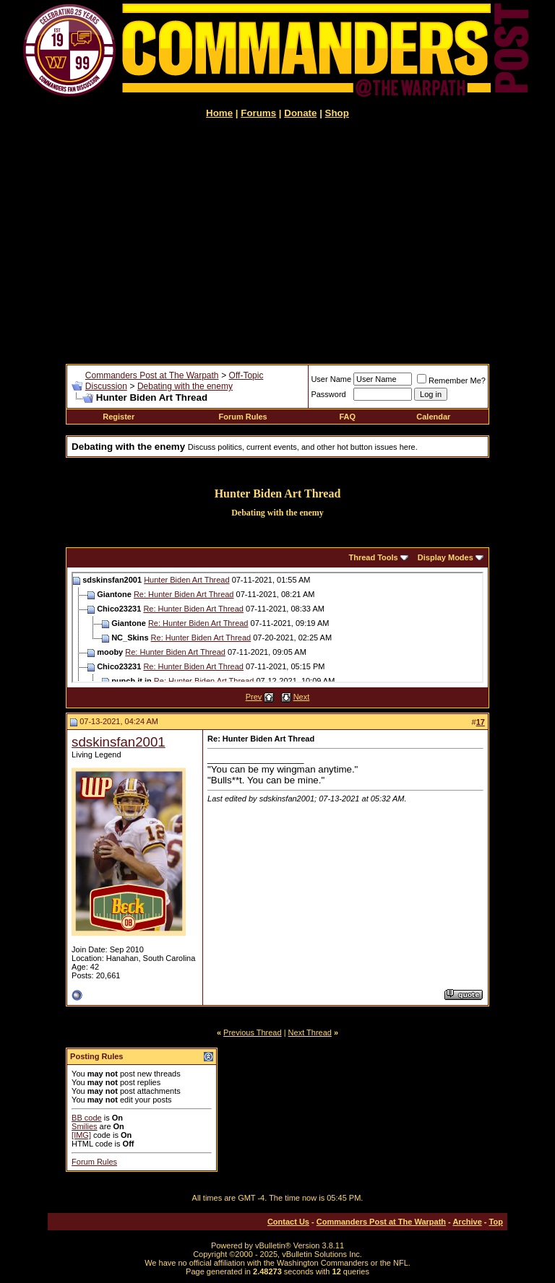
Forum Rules (243, 416)
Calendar (433, 416)
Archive (466, 1221)
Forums (258, 113)
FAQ (347, 416)
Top (496, 1221)
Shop (337, 113)
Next (301, 696)
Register (118, 416)
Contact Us (288, 1221)
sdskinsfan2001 (118, 741)
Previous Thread (252, 1032)
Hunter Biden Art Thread (186, 579)
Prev (254, 696)
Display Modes (445, 557)
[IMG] (81, 1135)
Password (328, 394)
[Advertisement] (277, 241)
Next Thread (310, 1032)
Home (219, 113)
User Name (331, 379)
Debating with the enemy (185, 386)
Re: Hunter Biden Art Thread (184, 594)
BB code (87, 1117)
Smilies (84, 1126)
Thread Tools (372, 557)
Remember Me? (451, 380)
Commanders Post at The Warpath (152, 375)
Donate (300, 113)
